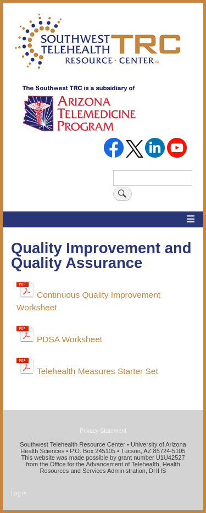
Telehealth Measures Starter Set (97, 371)
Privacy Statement (103, 430)
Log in (19, 493)
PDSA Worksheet (69, 339)
